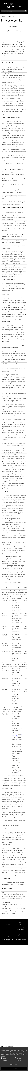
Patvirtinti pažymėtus (14, 1064)
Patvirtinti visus (14, 1068)
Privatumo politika (10, 16)
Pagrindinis (3, 16)
